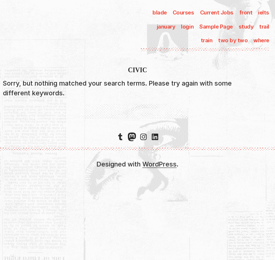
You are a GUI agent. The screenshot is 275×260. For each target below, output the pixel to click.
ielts (263, 12)
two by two (233, 40)
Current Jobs (217, 12)
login (187, 26)
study (246, 26)
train (207, 40)
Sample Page (216, 26)
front (246, 12)
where (261, 40)
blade (159, 12)
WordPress (159, 164)
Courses (183, 12)
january (166, 26)
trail (264, 26)
